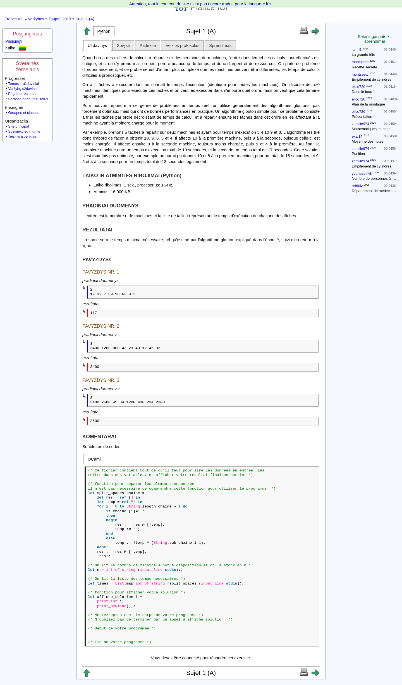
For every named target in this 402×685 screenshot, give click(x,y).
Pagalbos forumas (22, 94)
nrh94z (357, 186)
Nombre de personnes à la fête (377, 178)
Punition (358, 154)
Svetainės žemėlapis (27, 66)
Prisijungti (13, 41)
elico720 (358, 87)
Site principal (18, 126)
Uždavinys (97, 45)
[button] (103, 31)
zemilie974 (360, 124)
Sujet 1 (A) (85, 19)
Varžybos (36, 19)
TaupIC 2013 (60, 19)
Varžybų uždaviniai (23, 89)
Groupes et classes (23, 113)
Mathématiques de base (371, 129)
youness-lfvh (362, 173)
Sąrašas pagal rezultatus (28, 99)
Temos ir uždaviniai (23, 84)
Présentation (362, 116)
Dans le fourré (363, 92)
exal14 (357, 136)
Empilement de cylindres (371, 79)
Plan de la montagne (368, 104)
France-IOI (13, 19)
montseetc (360, 62)
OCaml (94, 459)
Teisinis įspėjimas (22, 136)
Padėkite (148, 45)
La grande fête (363, 54)
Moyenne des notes (367, 141)
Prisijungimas (27, 34)
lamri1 (357, 49)
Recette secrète (364, 67)
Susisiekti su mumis (24, 131)
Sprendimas (220, 45)
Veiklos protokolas (182, 45)
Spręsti (123, 45)
